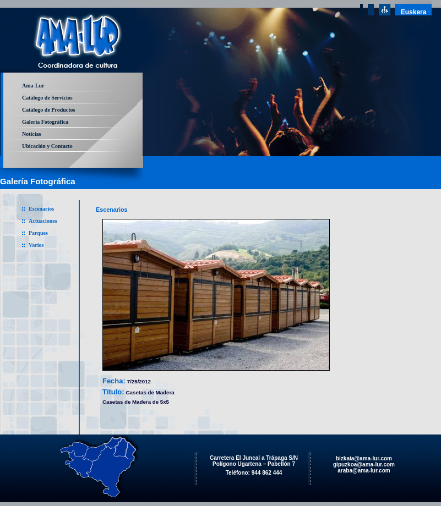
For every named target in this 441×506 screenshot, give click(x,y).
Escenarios (41, 209)
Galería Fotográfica (45, 122)
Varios (36, 245)
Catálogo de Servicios (47, 98)
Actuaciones (43, 221)
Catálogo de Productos (48, 110)
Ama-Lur (33, 85)
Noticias (31, 134)
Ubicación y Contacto (47, 146)
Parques (38, 233)
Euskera (414, 12)
